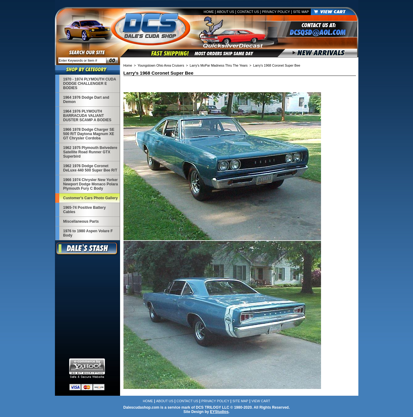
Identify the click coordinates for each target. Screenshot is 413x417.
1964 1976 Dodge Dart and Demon (86, 99)
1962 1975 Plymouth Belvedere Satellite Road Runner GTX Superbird (90, 152)
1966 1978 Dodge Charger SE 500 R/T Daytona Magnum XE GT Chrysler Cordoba (89, 133)
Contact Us (248, 12)
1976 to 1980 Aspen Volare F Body (88, 233)
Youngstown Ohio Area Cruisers (161, 65)
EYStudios (219, 412)
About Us (225, 12)
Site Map (301, 12)
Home (209, 12)
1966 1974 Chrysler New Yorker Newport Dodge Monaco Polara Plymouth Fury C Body (90, 184)
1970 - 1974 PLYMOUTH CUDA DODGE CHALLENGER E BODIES (89, 83)
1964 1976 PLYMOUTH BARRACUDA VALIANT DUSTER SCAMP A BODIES (87, 115)
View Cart (260, 401)
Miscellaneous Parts (81, 221)
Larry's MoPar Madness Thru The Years (219, 65)
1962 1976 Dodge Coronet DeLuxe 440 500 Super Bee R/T (90, 168)
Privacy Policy (276, 12)
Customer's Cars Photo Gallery (90, 198)
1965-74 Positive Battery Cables (84, 209)
